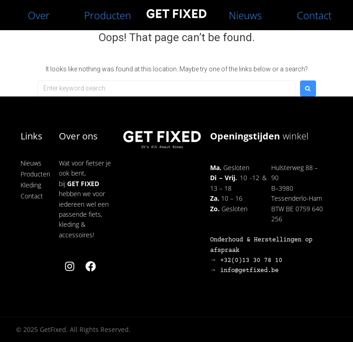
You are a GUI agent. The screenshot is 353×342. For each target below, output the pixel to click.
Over (39, 15)
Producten (107, 15)
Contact (314, 15)
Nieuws (245, 15)
